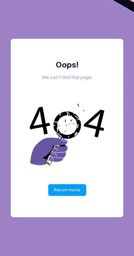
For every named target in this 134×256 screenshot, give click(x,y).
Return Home (67, 189)
